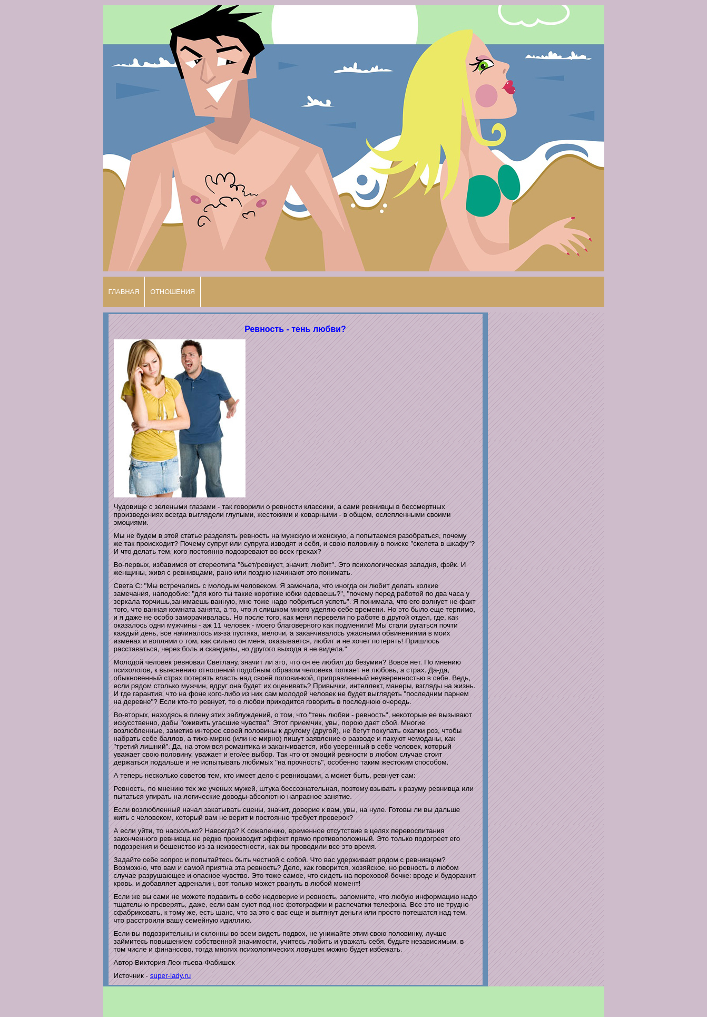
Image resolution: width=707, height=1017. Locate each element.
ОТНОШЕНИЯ (172, 292)
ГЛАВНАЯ (124, 292)
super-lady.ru (170, 976)
